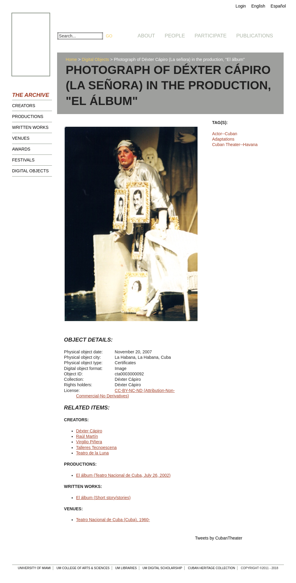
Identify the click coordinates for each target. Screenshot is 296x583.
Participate (211, 36)
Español (278, 6)
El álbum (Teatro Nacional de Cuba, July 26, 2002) (123, 475)
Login (241, 6)
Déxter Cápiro (89, 430)
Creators (23, 105)
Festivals (23, 160)
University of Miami (34, 568)
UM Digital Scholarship (162, 568)
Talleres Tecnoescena (96, 447)
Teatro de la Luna (92, 453)
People (175, 36)
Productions (27, 116)
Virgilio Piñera (89, 441)
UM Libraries (126, 568)
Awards (21, 149)
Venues (21, 138)
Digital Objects (30, 170)
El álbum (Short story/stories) (103, 497)
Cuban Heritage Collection (211, 568)
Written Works (30, 127)
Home (71, 59)
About (146, 36)
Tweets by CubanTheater (218, 538)
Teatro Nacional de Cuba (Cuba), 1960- (113, 519)
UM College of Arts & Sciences (83, 568)
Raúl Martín (87, 436)
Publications (254, 36)
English (258, 6)
